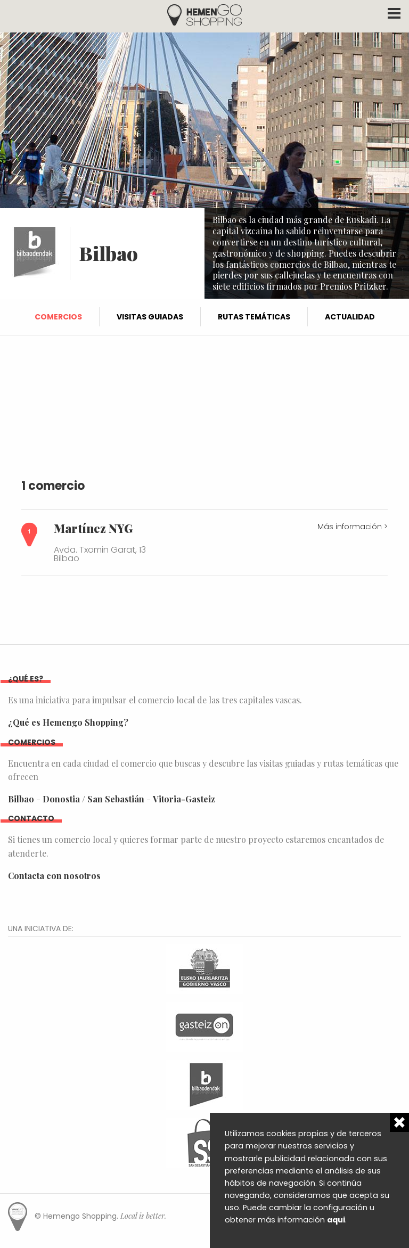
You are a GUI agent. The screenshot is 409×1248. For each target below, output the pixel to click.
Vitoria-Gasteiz (184, 798)
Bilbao (21, 798)
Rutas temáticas (254, 316)
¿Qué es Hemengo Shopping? (68, 722)
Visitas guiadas (150, 316)
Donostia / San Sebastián (93, 798)
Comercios (58, 316)
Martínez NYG (93, 528)
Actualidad (350, 316)
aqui (336, 1219)
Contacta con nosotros (54, 875)
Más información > (352, 526)
